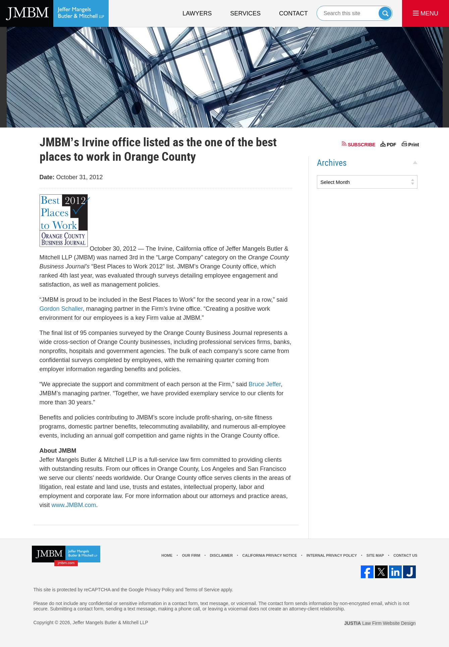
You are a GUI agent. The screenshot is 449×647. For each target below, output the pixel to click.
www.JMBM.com (74, 505)
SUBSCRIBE (361, 144)
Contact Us (405, 555)
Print (413, 144)
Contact (293, 13)
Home (166, 555)
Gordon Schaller (61, 308)
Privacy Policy (159, 589)
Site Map (375, 555)
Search (385, 13)
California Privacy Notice (269, 555)
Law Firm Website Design (380, 623)
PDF (391, 144)
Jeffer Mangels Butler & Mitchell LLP (110, 622)
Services (245, 13)
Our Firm (191, 555)
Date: (47, 177)
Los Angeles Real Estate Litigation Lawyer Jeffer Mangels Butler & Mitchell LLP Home (54, 13)
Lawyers (197, 13)
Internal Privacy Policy (331, 555)
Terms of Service (202, 589)
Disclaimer (221, 555)
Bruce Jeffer (264, 384)
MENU (425, 13)
